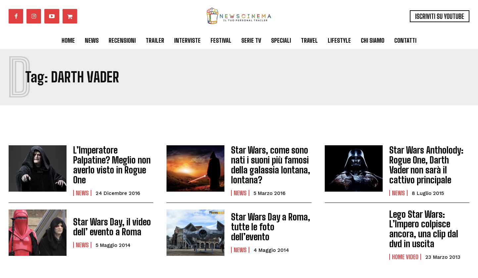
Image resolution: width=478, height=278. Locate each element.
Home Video (405, 244)
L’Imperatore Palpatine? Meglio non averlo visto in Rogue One (113, 162)
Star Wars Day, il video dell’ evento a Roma (108, 222)
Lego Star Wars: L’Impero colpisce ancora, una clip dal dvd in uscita (428, 222)
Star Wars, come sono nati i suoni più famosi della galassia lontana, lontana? (266, 163)
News (82, 184)
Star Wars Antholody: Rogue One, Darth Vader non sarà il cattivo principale (425, 163)
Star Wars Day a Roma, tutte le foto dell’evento (268, 222)
